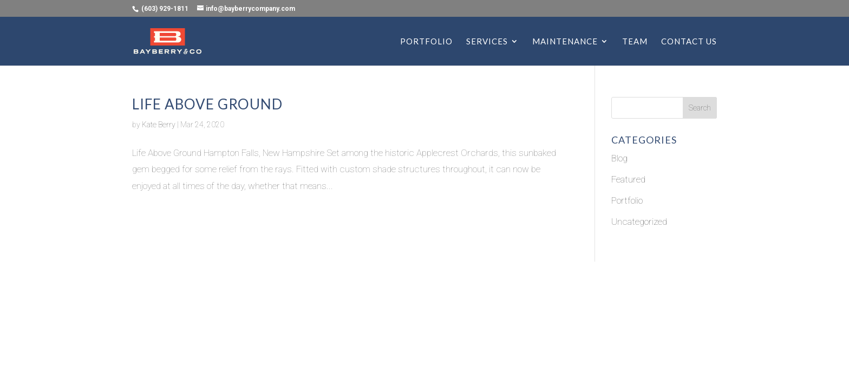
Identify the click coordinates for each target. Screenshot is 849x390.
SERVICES (487, 41)
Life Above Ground (207, 104)
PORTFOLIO (426, 41)
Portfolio (627, 200)
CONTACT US (689, 41)
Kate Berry (158, 124)
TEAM (635, 41)
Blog (619, 158)
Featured (628, 179)
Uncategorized (639, 221)
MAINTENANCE (565, 41)
